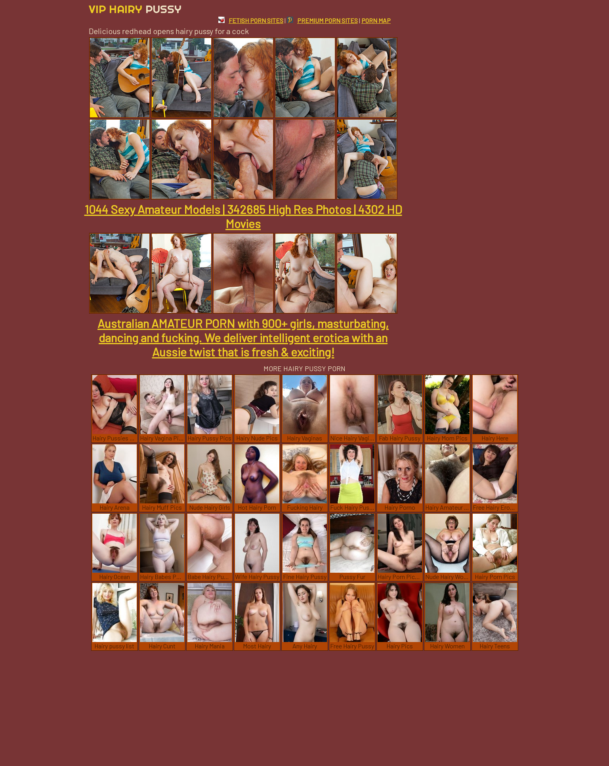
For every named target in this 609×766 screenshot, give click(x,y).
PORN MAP (376, 20)
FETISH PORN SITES (250, 20)
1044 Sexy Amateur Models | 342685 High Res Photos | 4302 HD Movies (243, 216)
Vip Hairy (135, 9)
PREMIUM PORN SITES (322, 20)
